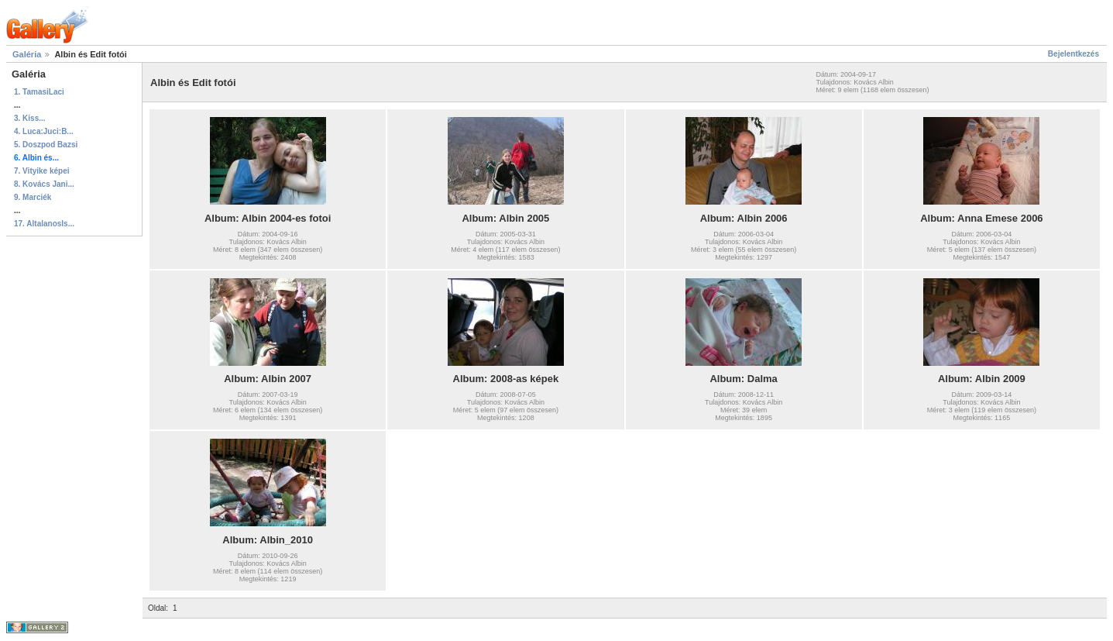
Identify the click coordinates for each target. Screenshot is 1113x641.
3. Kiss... (30, 118)
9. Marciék (32, 197)
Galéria (26, 54)
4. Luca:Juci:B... (44, 131)
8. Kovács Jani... (44, 184)
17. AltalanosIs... (44, 223)
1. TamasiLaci (39, 92)
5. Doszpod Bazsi (45, 144)
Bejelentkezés (1073, 54)
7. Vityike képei (42, 171)
